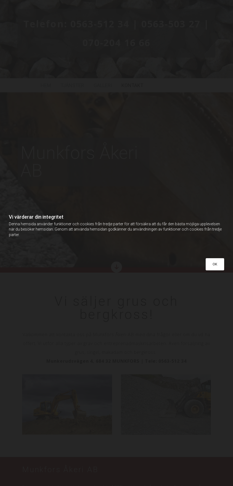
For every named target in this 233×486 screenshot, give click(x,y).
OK (215, 264)
